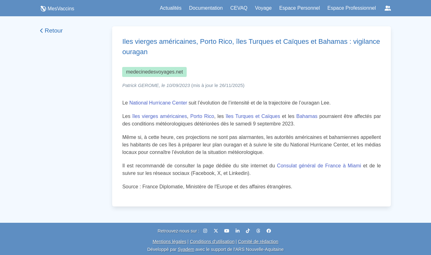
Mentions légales (169, 241)
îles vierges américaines (159, 116)
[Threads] (259, 230)
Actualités (170, 8)
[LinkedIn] (238, 230)
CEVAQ (238, 8)
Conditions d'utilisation (212, 241)
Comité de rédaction (258, 241)
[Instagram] (206, 230)
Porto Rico (202, 116)
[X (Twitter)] (216, 230)
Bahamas (307, 116)
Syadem (186, 249)
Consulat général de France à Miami (319, 165)
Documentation (206, 8)
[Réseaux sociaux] (388, 8)
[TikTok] (248, 230)
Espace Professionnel (351, 8)
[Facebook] (268, 230)
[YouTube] (227, 230)
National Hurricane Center (158, 102)
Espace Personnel (299, 8)
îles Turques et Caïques (253, 116)
